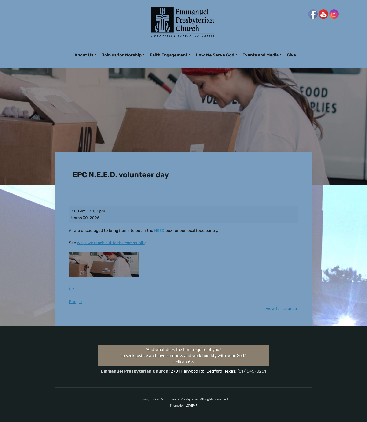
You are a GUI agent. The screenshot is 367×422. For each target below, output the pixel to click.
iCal (72, 289)
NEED (159, 230)
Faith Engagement (168, 55)
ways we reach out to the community (111, 243)
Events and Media (260, 55)
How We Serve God (215, 55)
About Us (83, 55)
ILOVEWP (190, 405)
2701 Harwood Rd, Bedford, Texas (203, 371)
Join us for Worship (122, 55)
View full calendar (282, 308)
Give (291, 55)
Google (75, 301)
